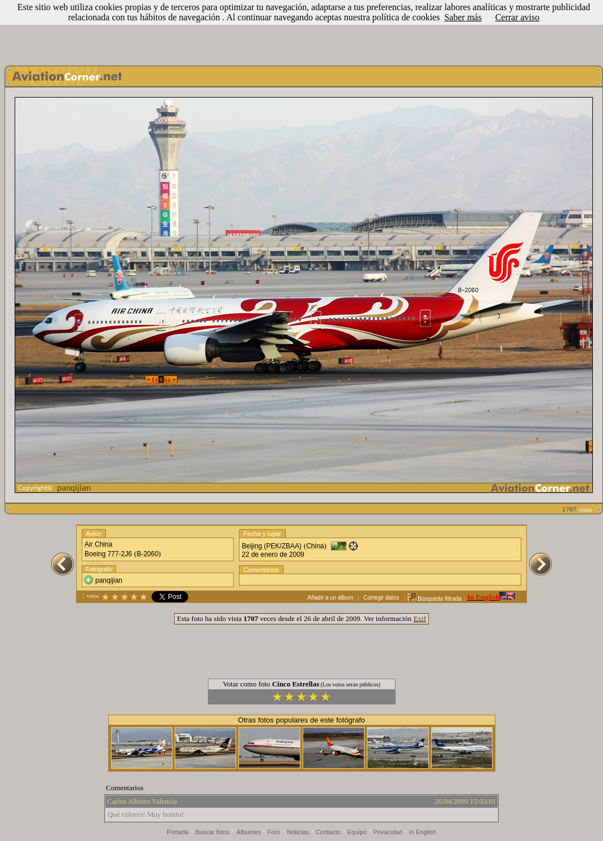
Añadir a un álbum (330, 598)
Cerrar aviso (517, 17)
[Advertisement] (301, 30)
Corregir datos (381, 598)
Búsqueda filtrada (434, 599)
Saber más (462, 17)
